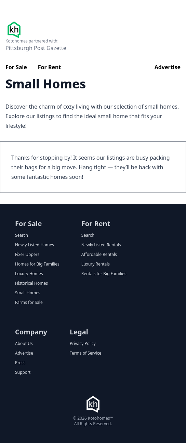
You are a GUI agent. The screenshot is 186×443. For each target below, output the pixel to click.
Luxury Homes (29, 273)
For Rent (49, 67)
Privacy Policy (83, 343)
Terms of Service (85, 353)
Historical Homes (31, 283)
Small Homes (27, 293)
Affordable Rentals (99, 254)
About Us (24, 343)
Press (20, 363)
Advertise (168, 67)
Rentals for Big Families (104, 273)
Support (22, 372)
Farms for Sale (29, 302)
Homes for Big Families (37, 264)
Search (21, 235)
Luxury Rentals (95, 264)
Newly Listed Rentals (101, 245)
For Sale (16, 67)
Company (31, 331)
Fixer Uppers (27, 254)
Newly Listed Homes (34, 245)
